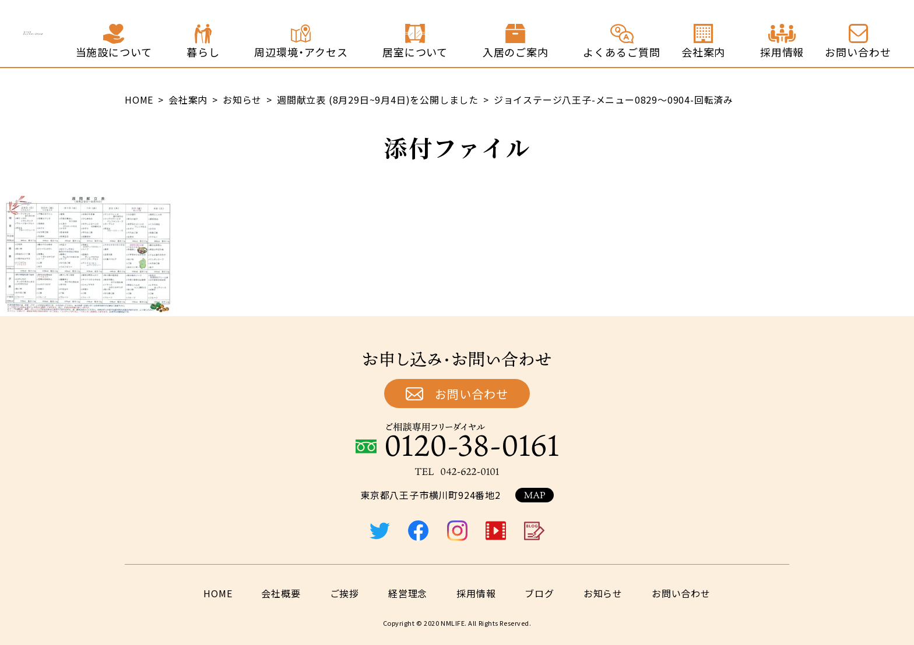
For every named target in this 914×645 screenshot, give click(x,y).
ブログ (539, 593)
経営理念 (407, 593)
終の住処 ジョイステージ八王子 (101, 33)
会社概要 (280, 593)
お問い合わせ (471, 393)
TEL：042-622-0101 (457, 471)
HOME (217, 593)
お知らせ (603, 593)
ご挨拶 (344, 593)
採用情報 (475, 593)
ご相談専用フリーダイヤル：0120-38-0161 (457, 439)
